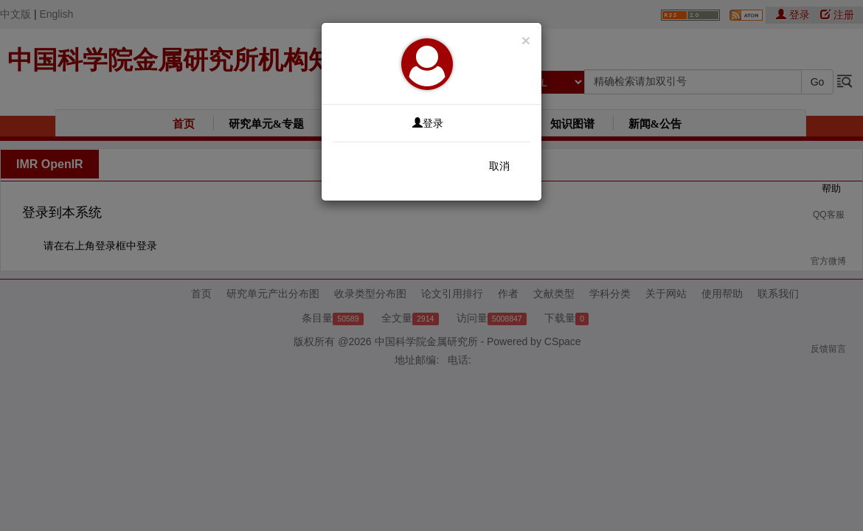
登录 (427, 123)
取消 (499, 166)
